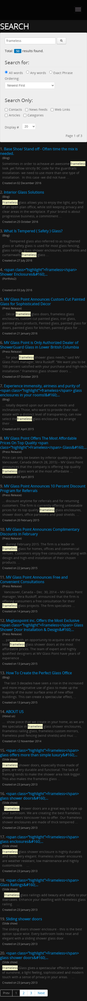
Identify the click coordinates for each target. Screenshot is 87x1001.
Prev (6, 993)
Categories (33, 115)
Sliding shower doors (24, 918)
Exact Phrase (61, 73)
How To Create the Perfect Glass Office (39, 672)
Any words (36, 73)
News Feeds (36, 109)
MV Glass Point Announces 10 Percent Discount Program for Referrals (42, 488)
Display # (12, 127)
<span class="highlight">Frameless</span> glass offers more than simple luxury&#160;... (39, 752)
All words (14, 73)
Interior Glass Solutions (24, 192)
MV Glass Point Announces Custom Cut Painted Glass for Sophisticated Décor (42, 301)
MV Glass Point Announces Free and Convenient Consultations (34, 579)
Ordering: (12, 78)
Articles (12, 115)
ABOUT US (15, 711)
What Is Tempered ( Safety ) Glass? (33, 231)
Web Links (60, 109)
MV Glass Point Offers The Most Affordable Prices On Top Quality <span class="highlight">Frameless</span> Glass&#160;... (43, 443)
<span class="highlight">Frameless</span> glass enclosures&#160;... (39, 839)
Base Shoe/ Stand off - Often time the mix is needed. (39, 151)
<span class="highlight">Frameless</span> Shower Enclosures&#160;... (38, 272)
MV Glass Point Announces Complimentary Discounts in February (39, 531)
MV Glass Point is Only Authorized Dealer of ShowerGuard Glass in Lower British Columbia (39, 345)
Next (41, 993)
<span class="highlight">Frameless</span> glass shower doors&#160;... (39, 796)
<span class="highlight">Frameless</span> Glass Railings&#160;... (39, 882)
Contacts (13, 109)
